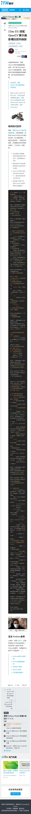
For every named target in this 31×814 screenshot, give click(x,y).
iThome (15, 806)
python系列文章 (13, 46)
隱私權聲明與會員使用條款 (9, 810)
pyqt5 (20, 46)
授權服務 (15, 808)
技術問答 (12, 10)
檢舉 (24, 685)
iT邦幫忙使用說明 (24, 810)
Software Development (15, 23)
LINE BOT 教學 (17, 667)
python (19, 43)
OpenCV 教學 (17, 669)
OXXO (19, 640)
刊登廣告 (9, 808)
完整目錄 (7, 750)
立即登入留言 (16, 793)
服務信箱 (21, 808)
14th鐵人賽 (12, 43)
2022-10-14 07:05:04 (20, 51)
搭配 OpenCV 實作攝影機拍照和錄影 (17, 85)
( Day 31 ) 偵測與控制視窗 (13, 728)
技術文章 (5, 10)
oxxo (16, 49)
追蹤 (17, 685)
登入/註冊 (26, 10)
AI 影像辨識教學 (18, 672)
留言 (10, 685)
